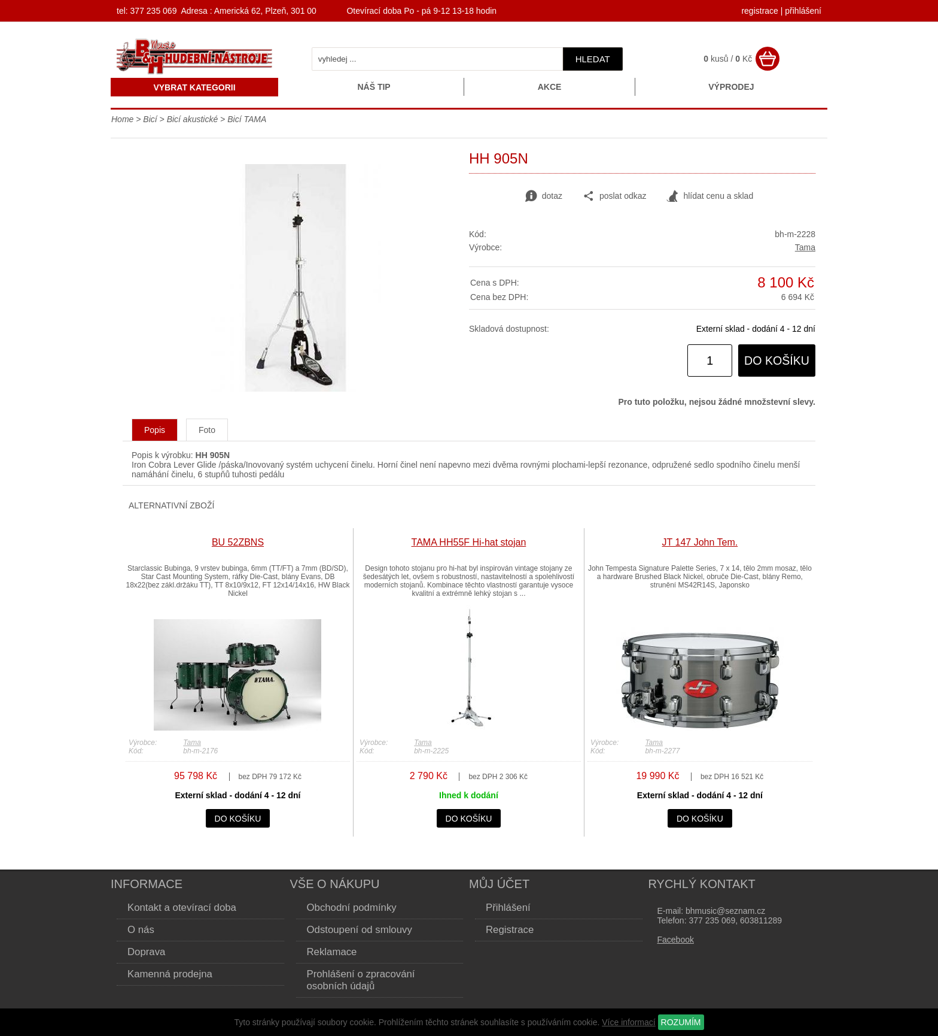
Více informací (628, 1022)
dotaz (543, 196)
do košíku (776, 360)
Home (122, 119)
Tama (805, 247)
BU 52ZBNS (238, 542)
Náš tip (373, 87)
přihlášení (803, 11)
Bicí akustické (192, 119)
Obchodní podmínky (352, 907)
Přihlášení (508, 907)
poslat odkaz (615, 196)
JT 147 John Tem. (700, 542)
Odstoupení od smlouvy (359, 929)
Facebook (675, 939)
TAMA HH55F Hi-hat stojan (469, 542)
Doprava (146, 952)
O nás (140, 929)
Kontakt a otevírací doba (181, 907)
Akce (550, 87)
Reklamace (332, 952)
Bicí (150, 119)
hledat (592, 59)
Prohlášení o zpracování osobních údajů (361, 980)
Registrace (510, 929)
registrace (759, 11)
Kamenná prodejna (169, 974)
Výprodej (731, 87)
